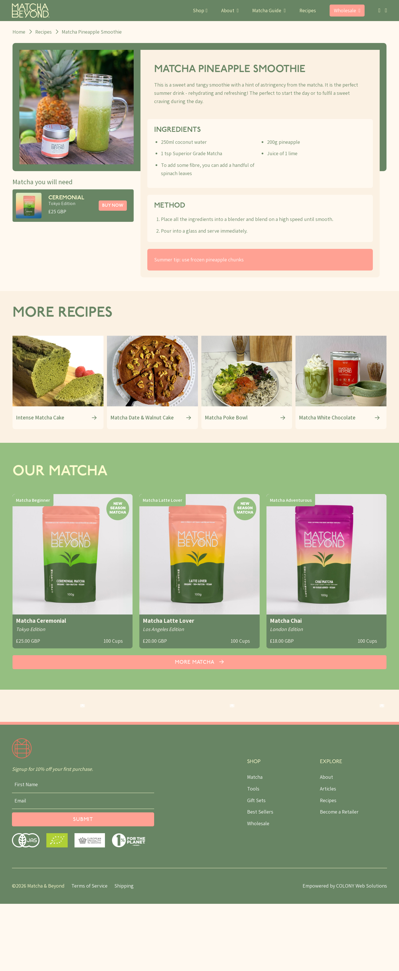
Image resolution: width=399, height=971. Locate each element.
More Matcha (199, 660)
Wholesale (258, 890)
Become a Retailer (339, 879)
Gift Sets (256, 867)
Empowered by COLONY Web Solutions (345, 953)
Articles (328, 855)
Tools (253, 855)
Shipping (124, 953)
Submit (83, 887)
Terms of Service (89, 953)
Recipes (307, 10)
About (326, 844)
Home (19, 31)
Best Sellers (260, 879)
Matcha (254, 844)
